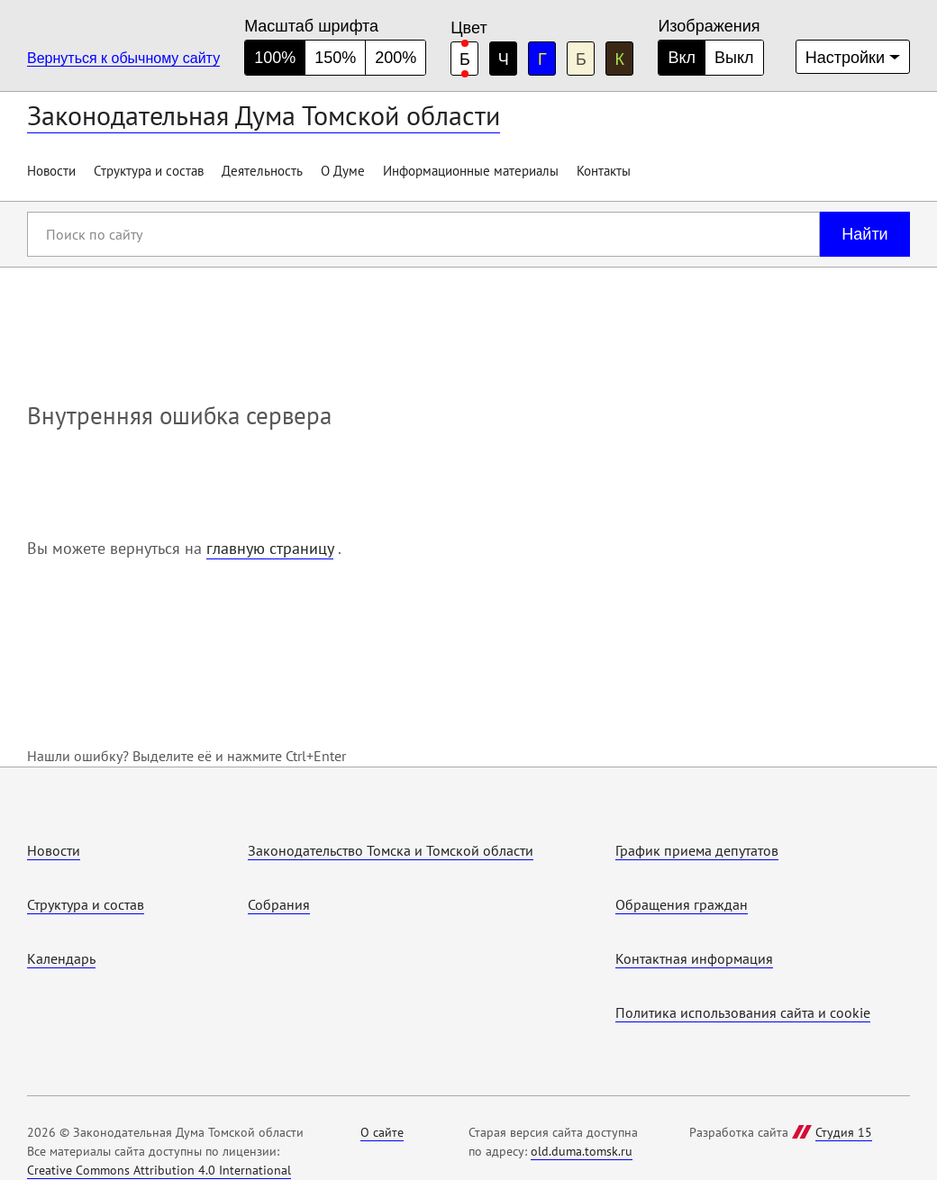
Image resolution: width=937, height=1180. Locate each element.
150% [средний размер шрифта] (335, 58)
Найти (864, 234)
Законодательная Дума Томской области (263, 114)
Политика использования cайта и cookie (742, 1012)
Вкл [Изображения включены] (682, 58)
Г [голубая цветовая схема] (542, 59)
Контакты (604, 170)
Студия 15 (843, 1132)
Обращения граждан (681, 904)
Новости (51, 170)
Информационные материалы (471, 170)
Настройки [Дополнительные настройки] (845, 58)
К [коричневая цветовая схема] (620, 59)
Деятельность (262, 170)
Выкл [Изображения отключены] (734, 58)
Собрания (279, 904)
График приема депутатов (696, 850)
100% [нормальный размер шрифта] (275, 58)
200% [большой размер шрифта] (395, 58)
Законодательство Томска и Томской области (390, 850)
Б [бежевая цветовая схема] (581, 59)
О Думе (343, 170)
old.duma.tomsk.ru (581, 1151)
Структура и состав (149, 170)
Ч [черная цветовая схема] (503, 59)
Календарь (61, 958)
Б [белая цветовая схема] (464, 59)
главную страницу (269, 548)
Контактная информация (694, 958)
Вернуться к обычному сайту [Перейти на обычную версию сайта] (123, 58)
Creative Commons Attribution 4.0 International (159, 1170)
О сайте (382, 1132)
